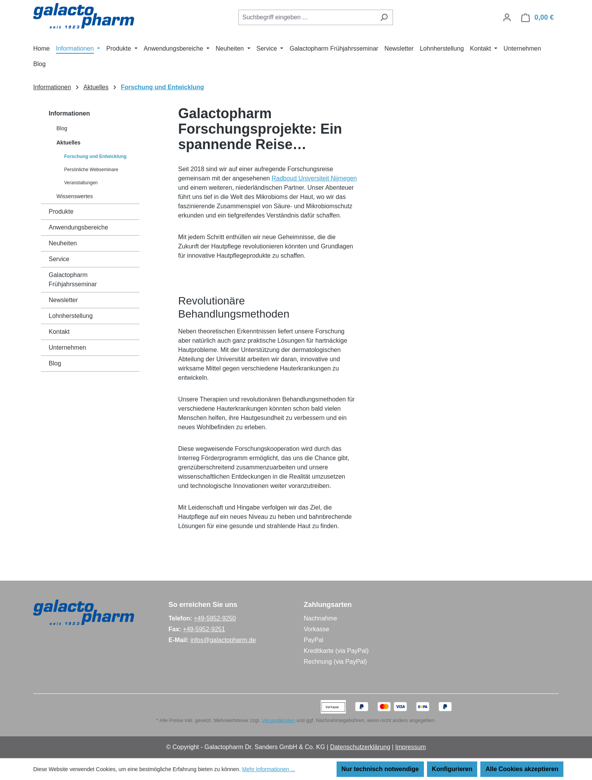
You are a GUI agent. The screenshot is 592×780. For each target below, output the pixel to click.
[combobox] (306, 17)
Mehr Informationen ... (268, 769)
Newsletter (63, 300)
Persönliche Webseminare (91, 169)
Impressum (410, 747)
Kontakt (59, 331)
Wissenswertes (74, 196)
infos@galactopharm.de (223, 640)
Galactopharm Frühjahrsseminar (73, 279)
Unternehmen (67, 347)
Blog (61, 128)
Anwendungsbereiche (78, 227)
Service (59, 259)
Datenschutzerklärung (360, 747)
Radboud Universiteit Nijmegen (314, 178)
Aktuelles (68, 142)
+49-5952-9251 (204, 629)
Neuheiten (63, 243)
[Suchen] (384, 17)
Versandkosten (278, 720)
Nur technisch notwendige (380, 769)
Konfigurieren (452, 769)
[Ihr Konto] (507, 17)
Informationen (69, 113)
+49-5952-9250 (215, 618)
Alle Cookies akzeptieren (521, 769)
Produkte (61, 211)
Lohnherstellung (71, 316)
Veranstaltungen (81, 182)
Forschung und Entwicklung (95, 156)
